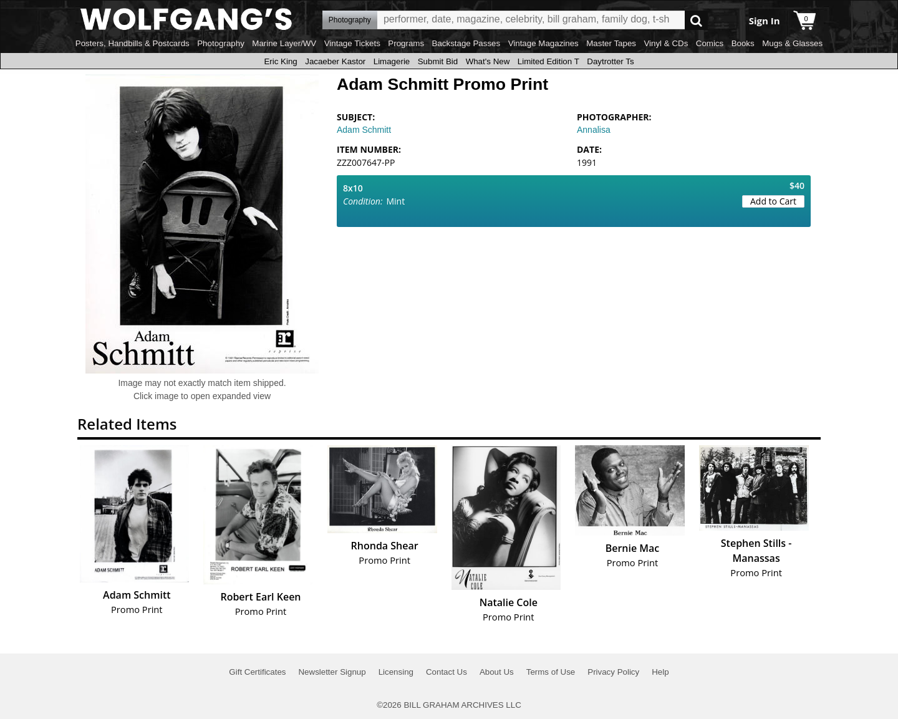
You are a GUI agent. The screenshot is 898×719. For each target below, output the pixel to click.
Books (743, 43)
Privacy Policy (613, 672)
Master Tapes (611, 43)
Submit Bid (438, 61)
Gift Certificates (257, 672)
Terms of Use (551, 672)
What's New (488, 61)
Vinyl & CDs (666, 43)
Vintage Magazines (543, 43)
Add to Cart (773, 201)
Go (696, 20)
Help (660, 672)
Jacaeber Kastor (335, 61)
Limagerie (392, 61)
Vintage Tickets (352, 43)
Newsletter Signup (331, 672)
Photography (220, 43)
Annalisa (594, 130)
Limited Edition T (548, 61)
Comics (709, 43)
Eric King (280, 61)
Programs (406, 43)
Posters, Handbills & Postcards (132, 43)
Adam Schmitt (364, 130)
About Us (497, 672)
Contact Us (446, 672)
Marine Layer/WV (284, 43)
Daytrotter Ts (610, 61)
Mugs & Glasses (792, 43)
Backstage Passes (466, 43)
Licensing (396, 672)
